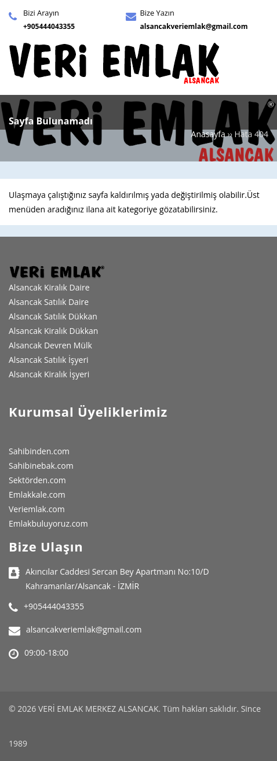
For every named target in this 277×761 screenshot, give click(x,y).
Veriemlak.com (37, 508)
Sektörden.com (37, 480)
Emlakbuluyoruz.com (48, 523)
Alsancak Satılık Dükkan (53, 316)
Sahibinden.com (39, 451)
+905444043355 (49, 26)
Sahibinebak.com (41, 465)
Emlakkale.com (37, 494)
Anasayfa (208, 133)
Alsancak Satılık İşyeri (49, 359)
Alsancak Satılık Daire (49, 301)
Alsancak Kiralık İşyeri (49, 374)
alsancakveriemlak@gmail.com (194, 26)
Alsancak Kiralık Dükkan (53, 330)
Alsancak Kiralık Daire (49, 287)
